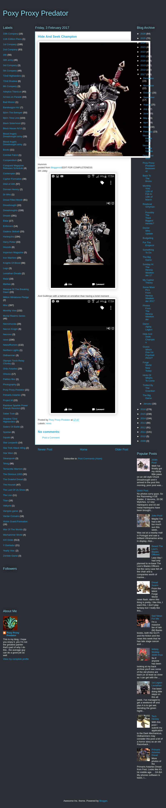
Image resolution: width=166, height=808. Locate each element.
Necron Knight (10, 329)
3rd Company (10, 65)
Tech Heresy (155, 717)
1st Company (10, 44)
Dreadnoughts (10, 210)
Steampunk (9, 458)
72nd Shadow (10, 81)
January (147, 403)
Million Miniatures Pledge (16, 297)
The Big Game (147, 258)
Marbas (7, 284)
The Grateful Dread (13, 479)
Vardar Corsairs (11, 516)
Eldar (5, 220)
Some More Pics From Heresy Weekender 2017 (149, 294)
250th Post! (154, 461)
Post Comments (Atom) (90, 458)
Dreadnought (9, 205)
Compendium (10, 160)
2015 (143, 414)
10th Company (10, 33)
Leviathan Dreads (12, 273)
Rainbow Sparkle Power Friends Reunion (15, 407)
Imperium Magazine (13, 252)
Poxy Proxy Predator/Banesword (149, 167)
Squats (6, 437)
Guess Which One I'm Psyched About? (148, 352)
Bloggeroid (56, 167)
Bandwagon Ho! (11, 107)
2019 (143, 65)
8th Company (10, 86)
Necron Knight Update (148, 148)
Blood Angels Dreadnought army (12, 135)
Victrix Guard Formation (15, 521)
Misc (5, 305)
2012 (143, 427)
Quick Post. (143, 490)
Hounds (7, 247)
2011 (143, 432)
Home (83, 449)
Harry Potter (9, 242)
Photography (9, 384)
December (148, 78)
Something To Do (148, 251)
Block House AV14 (12, 128)
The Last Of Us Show (14, 489)
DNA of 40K (9, 184)
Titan (5, 500)
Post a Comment (51, 437)
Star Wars (8, 453)
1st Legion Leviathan (157, 684)
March (146, 127)
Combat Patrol (10, 155)
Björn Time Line (11, 118)
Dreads (7, 215)
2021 (143, 56)
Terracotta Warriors (13, 469)
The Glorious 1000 (12, 474)
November (148, 85)
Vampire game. (11, 511)
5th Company (10, 70)
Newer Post (45, 449)
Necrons (7, 334)
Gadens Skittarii (11, 231)
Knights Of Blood (12, 263)
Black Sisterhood (12, 123)
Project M (8, 400)
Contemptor (9, 173)
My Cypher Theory (148, 281)
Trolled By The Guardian (149, 388)
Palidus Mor (9, 379)
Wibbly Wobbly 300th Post (157, 652)
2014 (143, 418)
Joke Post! (157, 515)
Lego (5, 268)
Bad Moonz (9, 102)
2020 (143, 60)
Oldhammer (9, 355)
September (149, 97)
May (145, 118)
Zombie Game (10, 555)
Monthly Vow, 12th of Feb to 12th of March (147, 192)
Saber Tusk (9, 413)
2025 (143, 38)
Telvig (6, 463)
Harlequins (8, 236)
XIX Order (8, 540)
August (147, 104)
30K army (8, 60)
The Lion (7, 495)
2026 (143, 33)
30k (5, 54)
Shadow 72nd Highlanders (10, 420)
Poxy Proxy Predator (35, 13)
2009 (143, 441)
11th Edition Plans (12, 39)
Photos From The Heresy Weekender (148, 312)
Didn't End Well (148, 157)
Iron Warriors (9, 257)
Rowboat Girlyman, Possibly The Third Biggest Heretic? (149, 214)
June (146, 113)
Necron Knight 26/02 (147, 138)
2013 (143, 423)
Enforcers (8, 226)
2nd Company (10, 49)
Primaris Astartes (12, 395)
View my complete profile (16, 659)
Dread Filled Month (13, 199)
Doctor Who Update (148, 231)
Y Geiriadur (9, 545)
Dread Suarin (155, 584)
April (146, 122)
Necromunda (9, 324)
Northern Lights (11, 350)
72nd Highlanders (12, 75)
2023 (143, 47)
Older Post (121, 449)
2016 (143, 409)
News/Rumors (10, 344)
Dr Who (7, 194)
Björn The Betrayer (12, 112)
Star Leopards (10, 442)
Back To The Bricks (147, 178)
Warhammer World (12, 534)
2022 (143, 51)
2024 (143, 42)
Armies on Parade (12, 97)
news (48, 423)
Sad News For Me (157, 617)
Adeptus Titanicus (12, 91)
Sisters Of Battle (11, 426)
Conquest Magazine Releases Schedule (13, 167)
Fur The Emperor (148, 244)
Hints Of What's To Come (149, 378)
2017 (143, 74)
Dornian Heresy (11, 189)
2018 (143, 69)
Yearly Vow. (9, 550)
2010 (143, 436)
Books (6, 149)
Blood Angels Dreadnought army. (13, 143)
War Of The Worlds (13, 529)
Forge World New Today (147, 366)
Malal (6, 278)
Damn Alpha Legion (147, 327)
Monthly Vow (9, 310)
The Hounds (9, 484)
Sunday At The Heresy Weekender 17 (148, 270)
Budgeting (148, 238)
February (148, 131)
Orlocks (7, 374)
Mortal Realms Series (14, 316)
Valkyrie (7, 505)
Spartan (7, 432)
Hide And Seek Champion (149, 338)
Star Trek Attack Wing (14, 448)
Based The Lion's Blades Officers (157, 550)
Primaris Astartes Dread (156, 752)
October (147, 92)
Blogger (103, 800)
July (145, 109)
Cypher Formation (12, 179)
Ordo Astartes (10, 368)
